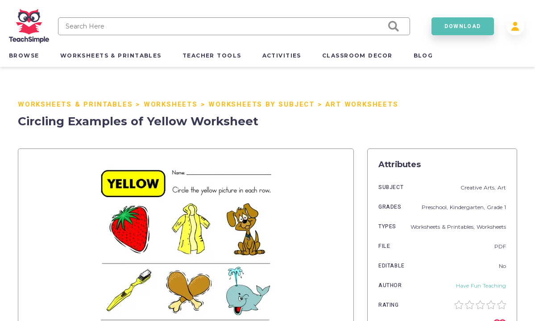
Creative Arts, (479, 187)
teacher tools (211, 55)
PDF (500, 246)
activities (281, 55)
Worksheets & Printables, (444, 226)
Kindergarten (467, 207)
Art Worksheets (361, 104)
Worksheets (171, 104)
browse (24, 55)
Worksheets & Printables (75, 104)
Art (502, 187)
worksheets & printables (111, 55)
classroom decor (357, 55)
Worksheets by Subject (261, 104)
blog (423, 55)
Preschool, (436, 207)
